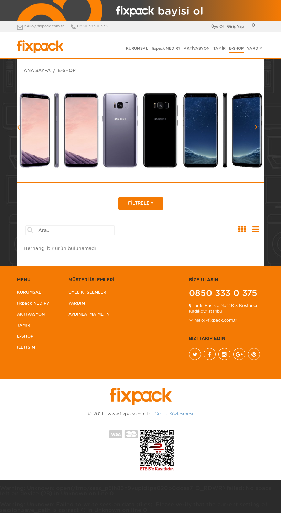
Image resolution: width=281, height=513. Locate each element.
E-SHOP (236, 49)
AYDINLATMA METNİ (89, 314)
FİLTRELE (140, 203)
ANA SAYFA (37, 71)
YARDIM (255, 49)
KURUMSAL (137, 49)
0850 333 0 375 (92, 26)
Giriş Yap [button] (235, 27)
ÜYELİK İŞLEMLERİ (88, 292)
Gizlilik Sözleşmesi (173, 414)
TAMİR (219, 49)
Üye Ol (217, 27)
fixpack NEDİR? (166, 49)
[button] (35, 146)
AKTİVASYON (197, 49)
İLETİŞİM (26, 347)
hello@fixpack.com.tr (44, 26)
